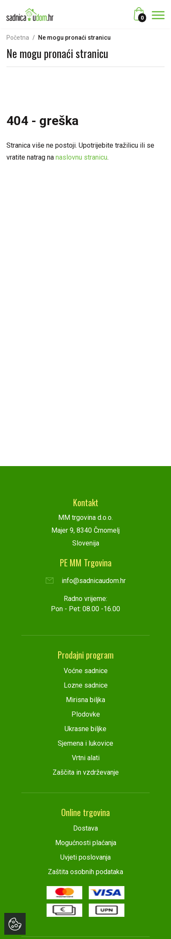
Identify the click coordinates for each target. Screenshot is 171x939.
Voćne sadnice (86, 671)
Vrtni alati (86, 758)
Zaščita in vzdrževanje (86, 772)
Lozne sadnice (86, 685)
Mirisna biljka (85, 700)
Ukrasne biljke (85, 729)
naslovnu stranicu (81, 157)
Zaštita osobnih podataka (85, 872)
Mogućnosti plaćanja (85, 843)
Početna (17, 37)
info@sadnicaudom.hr (86, 581)
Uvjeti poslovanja (85, 857)
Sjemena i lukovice (85, 743)
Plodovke (85, 714)
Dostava (85, 828)
